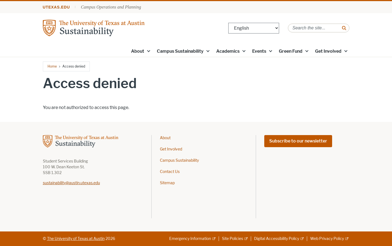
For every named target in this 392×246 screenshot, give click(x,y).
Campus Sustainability (180, 51)
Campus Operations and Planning (111, 7)
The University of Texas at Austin (76, 238)
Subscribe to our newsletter (298, 141)
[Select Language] (253, 28)
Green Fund (290, 51)
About (137, 51)
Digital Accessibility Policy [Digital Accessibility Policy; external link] (276, 238)
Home (52, 66)
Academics (228, 51)
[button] (148, 50)
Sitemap (167, 183)
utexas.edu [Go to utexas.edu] (56, 7)
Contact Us (170, 171)
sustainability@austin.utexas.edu (71, 183)
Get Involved (328, 51)
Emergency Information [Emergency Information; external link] (190, 238)
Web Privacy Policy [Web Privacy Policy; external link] (327, 238)
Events (259, 51)
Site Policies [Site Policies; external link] (232, 238)
